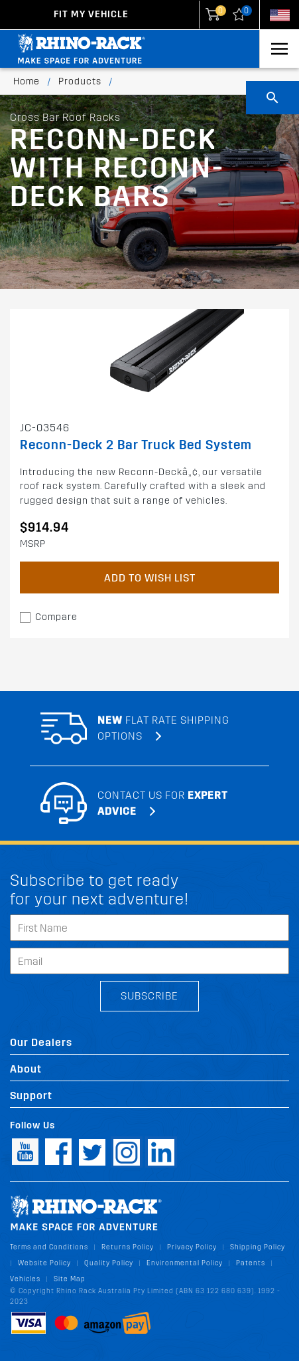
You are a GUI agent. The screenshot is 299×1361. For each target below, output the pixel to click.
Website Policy (44, 1263)
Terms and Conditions (49, 1247)
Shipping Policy (257, 1247)
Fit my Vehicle (91, 14)
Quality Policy (108, 1263)
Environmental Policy (185, 1263)
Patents (250, 1263)
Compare (56, 617)
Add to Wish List (150, 578)
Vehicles (25, 1279)
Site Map (70, 1279)
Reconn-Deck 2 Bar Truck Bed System (136, 445)
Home (26, 81)
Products (79, 81)
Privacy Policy (192, 1247)
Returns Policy (127, 1247)
